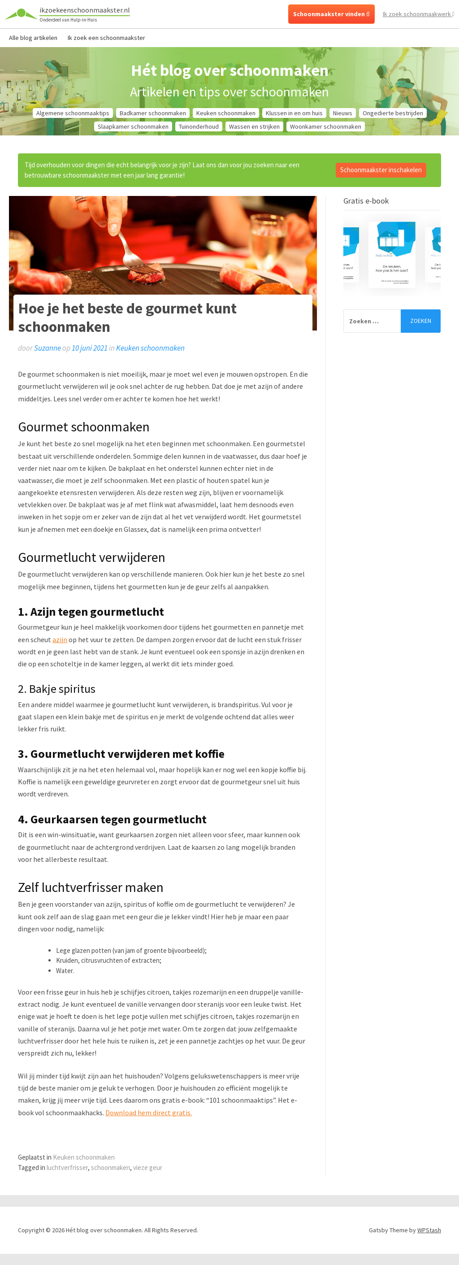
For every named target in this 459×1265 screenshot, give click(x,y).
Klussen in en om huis (294, 113)
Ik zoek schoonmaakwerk (419, 14)
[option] (392, 255)
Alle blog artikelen (33, 38)
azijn (59, 639)
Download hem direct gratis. (148, 1112)
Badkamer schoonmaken (153, 113)
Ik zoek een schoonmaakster (106, 38)
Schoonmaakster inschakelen (381, 169)
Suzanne (47, 348)
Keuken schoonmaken (225, 113)
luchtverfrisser (67, 1167)
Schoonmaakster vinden (331, 14)
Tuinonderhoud (199, 126)
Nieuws (342, 113)
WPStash (429, 1230)
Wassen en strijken (254, 126)
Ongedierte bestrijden (393, 113)
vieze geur (147, 1167)
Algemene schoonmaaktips (72, 113)
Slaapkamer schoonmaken (133, 126)
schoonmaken (110, 1167)
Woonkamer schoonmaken (325, 126)
